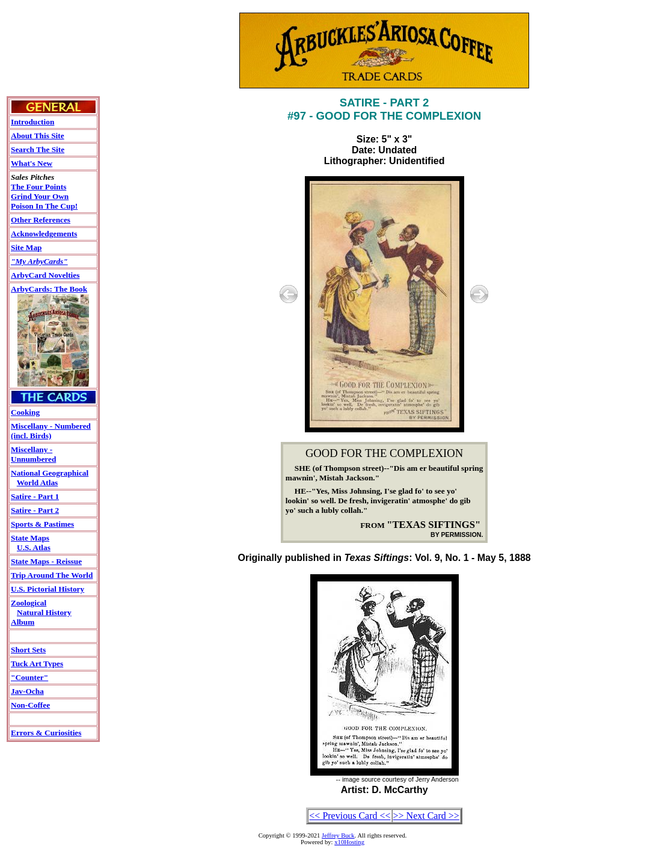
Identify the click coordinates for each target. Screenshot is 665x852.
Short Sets (28, 649)
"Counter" (29, 677)
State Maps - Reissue (46, 561)
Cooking (25, 412)
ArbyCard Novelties (45, 275)
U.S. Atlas (34, 547)
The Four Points (38, 186)
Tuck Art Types (37, 663)
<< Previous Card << (349, 816)
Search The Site (37, 149)
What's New (31, 163)
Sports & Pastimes (42, 524)
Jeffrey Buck (338, 835)
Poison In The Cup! (44, 205)
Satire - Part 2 (35, 510)
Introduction (32, 121)
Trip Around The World (52, 575)
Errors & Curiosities (46, 732)
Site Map (26, 247)
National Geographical (49, 472)
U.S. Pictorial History (47, 588)
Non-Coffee (30, 704)
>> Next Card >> (426, 816)
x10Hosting (349, 842)
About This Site (37, 135)
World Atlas (37, 482)
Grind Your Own (40, 196)
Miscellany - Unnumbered (33, 454)
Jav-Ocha (27, 691)
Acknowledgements (44, 233)
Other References (40, 219)
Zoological (28, 602)
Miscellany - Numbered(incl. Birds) (51, 430)
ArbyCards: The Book (49, 288)
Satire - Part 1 (35, 496)
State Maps (30, 537)
